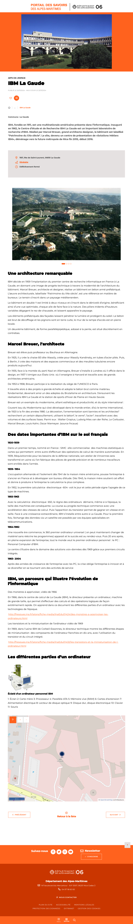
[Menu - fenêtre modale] (59, 920)
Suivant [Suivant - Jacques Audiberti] (115, 816)
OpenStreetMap (106, 801)
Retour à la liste (66, 816)
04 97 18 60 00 (68, 889)
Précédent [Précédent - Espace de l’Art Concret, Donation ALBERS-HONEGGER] (19, 816)
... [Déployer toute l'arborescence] (14, 109)
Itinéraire (23, 163)
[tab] (63, 265)
